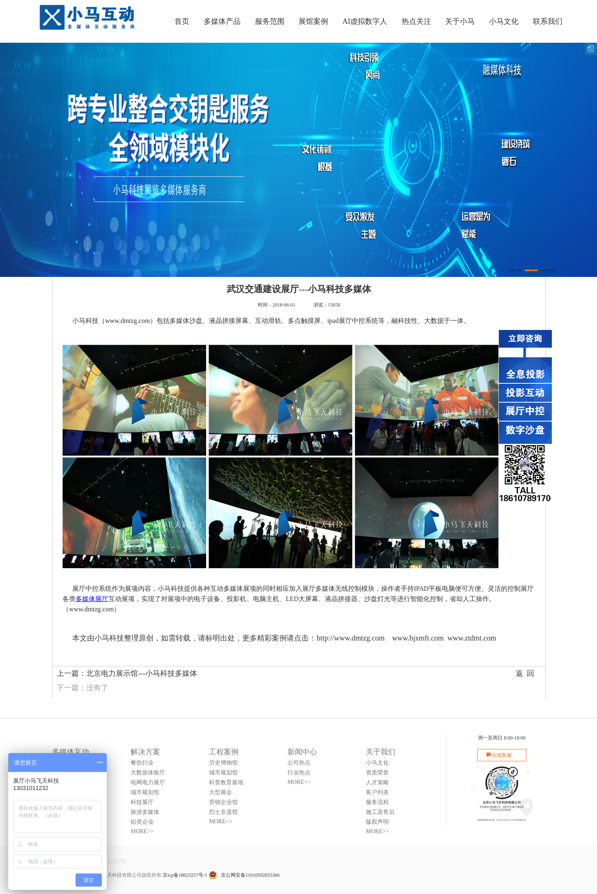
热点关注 (416, 21)
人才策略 (377, 782)
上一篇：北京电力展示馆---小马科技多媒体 (127, 673)
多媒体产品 (222, 21)
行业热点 (298, 773)
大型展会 (220, 792)
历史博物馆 (223, 763)
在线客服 (502, 755)
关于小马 (460, 21)
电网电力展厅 (148, 782)
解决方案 (145, 752)
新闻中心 (302, 752)
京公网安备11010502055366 (244, 875)
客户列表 (377, 792)
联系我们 (548, 21)
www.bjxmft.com (418, 638)
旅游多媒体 (145, 812)
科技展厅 (142, 802)
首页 (182, 21)
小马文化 (504, 21)
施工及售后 (380, 812)
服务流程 (377, 802)
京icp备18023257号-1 (185, 875)
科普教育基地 (226, 782)
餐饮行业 (142, 763)
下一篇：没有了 (82, 688)
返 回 (525, 673)
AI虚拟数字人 (364, 21)
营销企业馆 (223, 802)
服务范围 (270, 21)
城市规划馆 (145, 792)
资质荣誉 (377, 773)
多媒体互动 (70, 752)
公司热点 (298, 763)
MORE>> (142, 831)
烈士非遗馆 (223, 812)
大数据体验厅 (148, 773)
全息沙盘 (117, 861)
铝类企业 (142, 822)
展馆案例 (313, 21)
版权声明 (377, 822)
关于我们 (380, 752)
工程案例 (224, 752)
